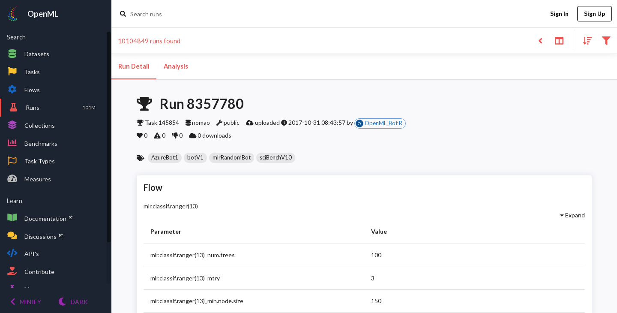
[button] (165, 158)
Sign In (559, 14)
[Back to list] (540, 40)
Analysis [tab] (175, 66)
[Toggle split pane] (559, 40)
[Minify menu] (26, 302)
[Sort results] (585, 40)
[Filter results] (606, 40)
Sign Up (594, 13)
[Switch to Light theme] (73, 302)
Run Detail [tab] (133, 66)
